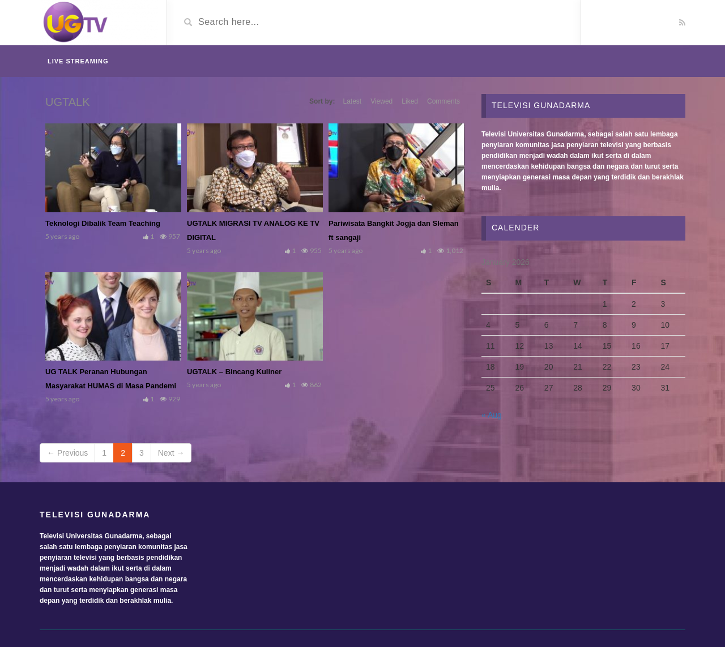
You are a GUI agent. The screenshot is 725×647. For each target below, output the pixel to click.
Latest (352, 101)
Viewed (381, 101)
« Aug (491, 414)
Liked (410, 101)
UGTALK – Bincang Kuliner (234, 371)
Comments (443, 101)
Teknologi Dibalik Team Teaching (102, 223)
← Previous (67, 452)
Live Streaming (78, 61)
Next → (171, 452)
